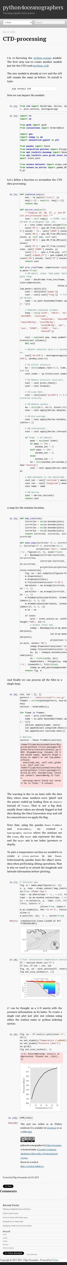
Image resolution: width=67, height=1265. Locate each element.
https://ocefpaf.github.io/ (32, 1166)
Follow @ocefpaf (32, 1254)
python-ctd (41, 65)
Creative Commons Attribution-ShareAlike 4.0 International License (39, 1153)
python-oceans (42, 58)
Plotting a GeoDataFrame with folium (17, 1209)
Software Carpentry (8, 1247)
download (52, 1127)
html (30, 1131)
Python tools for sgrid (10, 1213)
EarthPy (5, 1237)
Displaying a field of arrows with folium (17, 1225)
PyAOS (5, 1234)
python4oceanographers (33, 7)
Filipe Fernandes (54, 1145)
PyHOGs (5, 1241)
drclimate (5, 1244)
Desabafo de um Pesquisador (13, 1221)
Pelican (54, 1260)
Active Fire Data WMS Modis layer (15, 1217)
